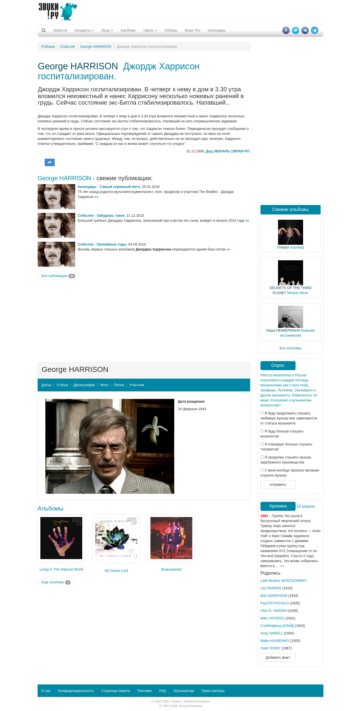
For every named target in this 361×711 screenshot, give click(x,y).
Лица (107, 30)
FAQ (162, 691)
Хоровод (297, 247)
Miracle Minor (297, 293)
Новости (60, 30)
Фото (104, 385)
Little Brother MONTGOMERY (283, 581)
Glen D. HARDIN (273, 611)
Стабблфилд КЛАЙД (277, 626)
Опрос (278, 365)
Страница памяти (115, 691)
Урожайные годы (111, 244)
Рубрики (48, 47)
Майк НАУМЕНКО (274, 641)
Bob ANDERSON (273, 596)
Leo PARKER (271, 588)
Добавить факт (278, 657)
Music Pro (192, 30)
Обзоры (170, 30)
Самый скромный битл (120, 187)
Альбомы (128, 30)
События (67, 47)
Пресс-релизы (213, 691)
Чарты (150, 30)
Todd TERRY (270, 648)
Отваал (283, 247)
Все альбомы (290, 348)
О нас (46, 691)
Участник (136, 385)
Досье (46, 385)
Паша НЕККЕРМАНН (283, 330)
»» (97, 197)
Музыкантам (184, 691)
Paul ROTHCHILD (274, 603)
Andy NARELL (271, 633)
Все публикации (58, 276)
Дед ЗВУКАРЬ (218, 151)
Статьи (62, 385)
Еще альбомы (55, 582)
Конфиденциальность (76, 691)
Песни (119, 385)
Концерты (84, 30)
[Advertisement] (180, 11)
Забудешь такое (110, 215)
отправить (277, 485)
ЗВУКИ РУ (240, 151)
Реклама (144, 691)
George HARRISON (95, 47)
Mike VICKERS (272, 618)
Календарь (217, 30)
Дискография (84, 385)
